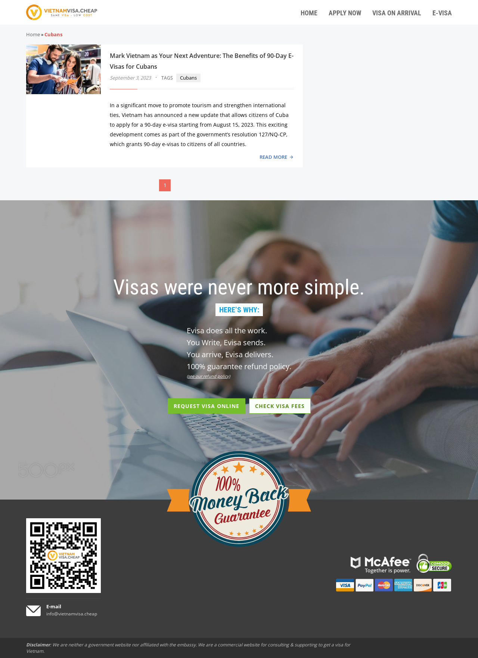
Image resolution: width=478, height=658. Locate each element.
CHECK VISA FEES (280, 406)
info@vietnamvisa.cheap (71, 614)
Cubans (188, 77)
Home (33, 34)
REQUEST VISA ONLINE (206, 406)
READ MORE (273, 157)
